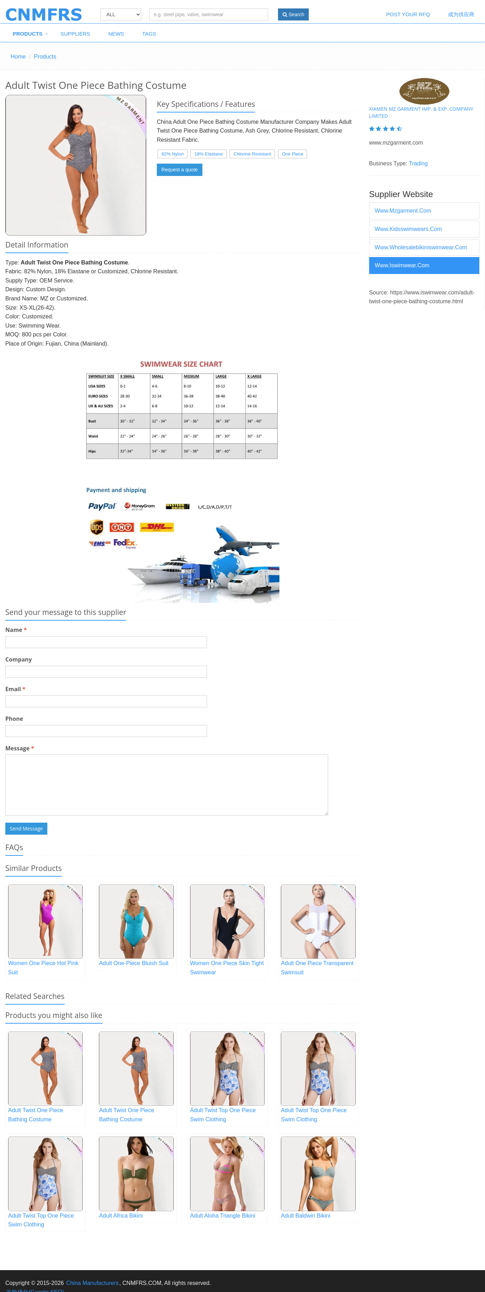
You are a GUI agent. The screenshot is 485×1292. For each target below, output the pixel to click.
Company (18, 659)
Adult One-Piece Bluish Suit (133, 963)
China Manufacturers (92, 1283)
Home (18, 57)
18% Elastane (208, 154)
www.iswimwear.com (402, 265)
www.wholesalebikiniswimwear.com (421, 247)
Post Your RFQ (408, 14)
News (116, 34)
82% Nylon (172, 154)
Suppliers (75, 34)
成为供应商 (461, 14)
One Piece (292, 154)
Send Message (26, 828)
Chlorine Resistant (252, 154)
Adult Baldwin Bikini (305, 1216)
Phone (14, 719)
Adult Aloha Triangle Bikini (222, 1216)
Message (19, 748)
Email (15, 689)
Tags (149, 34)
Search (293, 14)
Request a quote (179, 169)
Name (16, 630)
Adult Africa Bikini (121, 1216)
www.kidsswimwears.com (408, 229)
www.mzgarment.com (403, 211)
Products (27, 34)
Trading (418, 163)
